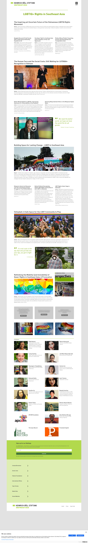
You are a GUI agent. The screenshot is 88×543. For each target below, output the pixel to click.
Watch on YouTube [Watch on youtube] (17, 206)
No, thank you (80, 535)
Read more (64, 366)
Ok (72, 535)
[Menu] (76, 3)
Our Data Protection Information (7, 539)
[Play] (34, 197)
